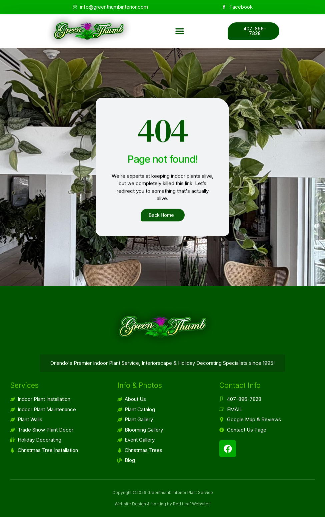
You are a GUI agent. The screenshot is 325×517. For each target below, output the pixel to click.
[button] (180, 31)
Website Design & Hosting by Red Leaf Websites (163, 503)
